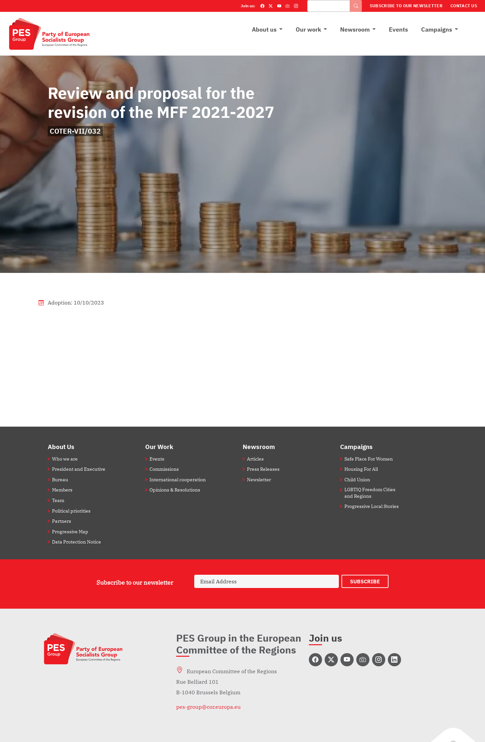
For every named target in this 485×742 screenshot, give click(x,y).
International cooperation (177, 479)
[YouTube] (279, 6)
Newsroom (355, 29)
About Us (61, 446)
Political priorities (71, 511)
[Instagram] (296, 6)
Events (398, 29)
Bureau (60, 479)
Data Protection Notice (76, 542)
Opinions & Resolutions (174, 490)
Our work (308, 29)
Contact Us (463, 6)
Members (62, 490)
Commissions (164, 469)
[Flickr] (287, 6)
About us (264, 29)
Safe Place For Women (368, 459)
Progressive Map (70, 531)
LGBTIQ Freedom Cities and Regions (369, 492)
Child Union (357, 479)
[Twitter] (270, 6)
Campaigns (436, 29)
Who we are (65, 459)
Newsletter (259, 479)
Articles (255, 459)
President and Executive (78, 469)
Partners (61, 521)
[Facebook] (262, 6)
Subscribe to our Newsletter (406, 6)
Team (58, 500)
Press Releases (263, 469)
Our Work (159, 446)
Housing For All (361, 469)
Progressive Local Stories (371, 506)
